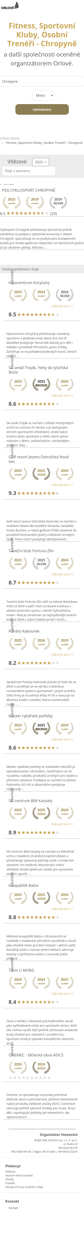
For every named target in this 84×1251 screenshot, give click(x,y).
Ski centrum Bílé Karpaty (30, 800)
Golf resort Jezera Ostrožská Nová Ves (39, 459)
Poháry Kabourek (24, 631)
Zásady (9, 1179)
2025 (39, 162)
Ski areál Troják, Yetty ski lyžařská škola (38, 370)
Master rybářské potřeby (31, 715)
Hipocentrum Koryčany (29, 282)
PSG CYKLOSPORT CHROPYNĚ (28, 190)
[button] (39, 306)
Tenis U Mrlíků (21, 970)
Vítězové (10, 1171)
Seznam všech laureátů (19, 1175)
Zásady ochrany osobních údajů (24, 1187)
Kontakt (13, 1208)
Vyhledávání (42, 110)
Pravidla (10, 1183)
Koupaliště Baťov (24, 885)
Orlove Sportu (9, 138)
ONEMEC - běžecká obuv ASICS (36, 1054)
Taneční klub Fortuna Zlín (31, 550)
